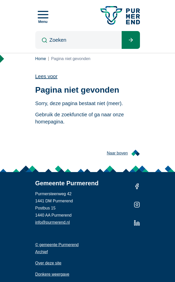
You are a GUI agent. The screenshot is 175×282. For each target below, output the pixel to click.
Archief (41, 252)
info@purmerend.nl (52, 222)
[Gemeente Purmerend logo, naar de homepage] (120, 15)
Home (40, 59)
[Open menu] (43, 15)
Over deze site (48, 263)
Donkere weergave (52, 274)
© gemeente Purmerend (57, 245)
